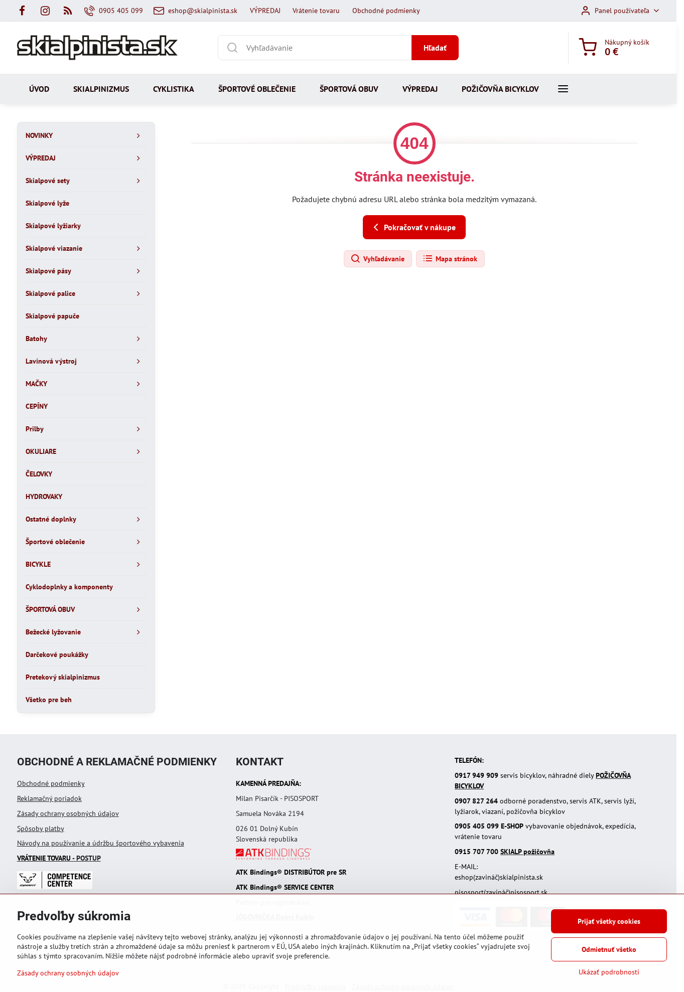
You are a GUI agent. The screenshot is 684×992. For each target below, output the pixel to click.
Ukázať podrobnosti (609, 971)
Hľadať (435, 48)
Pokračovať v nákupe (413, 227)
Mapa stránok (450, 259)
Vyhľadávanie (377, 259)
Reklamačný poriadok (49, 798)
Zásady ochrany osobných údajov (68, 813)
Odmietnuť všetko (609, 949)
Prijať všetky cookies (609, 921)
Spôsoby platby (40, 828)
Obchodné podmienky (51, 783)
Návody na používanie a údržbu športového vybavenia (100, 843)
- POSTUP (59, 858)
